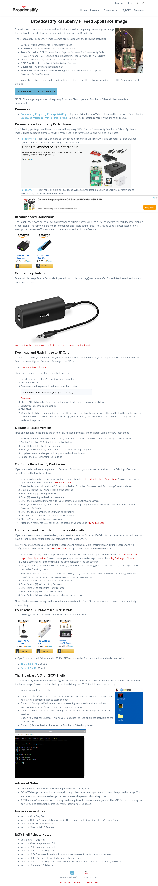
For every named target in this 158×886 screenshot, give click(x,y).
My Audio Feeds (63, 482)
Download (26, 398)
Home (83, 10)
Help (130, 3)
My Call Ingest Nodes (122, 558)
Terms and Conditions (82, 882)
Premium (119, 3)
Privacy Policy (65, 882)
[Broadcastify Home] (22, 10)
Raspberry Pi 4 (28, 189)
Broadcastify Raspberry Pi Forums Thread (44, 117)
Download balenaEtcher (33, 367)
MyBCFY (126, 10)
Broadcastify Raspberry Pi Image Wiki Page (44, 114)
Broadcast (109, 10)
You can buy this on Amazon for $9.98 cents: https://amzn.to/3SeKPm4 (52, 345)
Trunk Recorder (59, 548)
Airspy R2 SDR (28, 668)
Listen (93, 10)
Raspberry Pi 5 (28, 138)
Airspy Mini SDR (29, 664)
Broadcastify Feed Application (101, 479)
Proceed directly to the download (36, 91)
